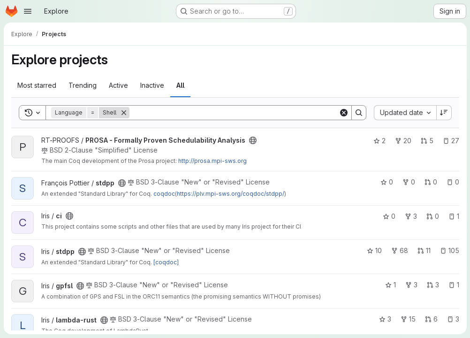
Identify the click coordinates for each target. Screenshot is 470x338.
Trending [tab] (82, 85)
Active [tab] (118, 85)
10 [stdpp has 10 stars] (373, 250)
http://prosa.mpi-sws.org (212, 160)
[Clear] (343, 112)
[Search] (233, 112)
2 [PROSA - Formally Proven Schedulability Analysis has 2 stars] (379, 141)
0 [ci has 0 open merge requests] (432, 216)
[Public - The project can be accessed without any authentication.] (253, 140)
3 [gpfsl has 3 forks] (411, 285)
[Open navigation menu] (27, 11)
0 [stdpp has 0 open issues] (452, 182)
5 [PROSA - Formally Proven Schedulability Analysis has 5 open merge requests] (426, 141)
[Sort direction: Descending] (443, 112)
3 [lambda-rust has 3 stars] (385, 319)
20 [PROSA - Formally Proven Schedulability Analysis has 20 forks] (402, 141)
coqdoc (164, 193)
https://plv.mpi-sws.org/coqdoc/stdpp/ (230, 193)
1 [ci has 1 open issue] (453, 216)
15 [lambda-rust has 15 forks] (407, 319)
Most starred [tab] (36, 85)
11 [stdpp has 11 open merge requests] (423, 250)
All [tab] (180, 85)
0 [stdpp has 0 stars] (386, 182)
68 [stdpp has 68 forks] (399, 250)
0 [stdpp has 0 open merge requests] (430, 182)
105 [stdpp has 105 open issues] (449, 250)
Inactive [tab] (152, 85)
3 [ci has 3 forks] (410, 216)
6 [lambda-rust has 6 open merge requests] (431, 319)
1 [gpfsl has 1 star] (390, 285)
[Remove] (123, 112)
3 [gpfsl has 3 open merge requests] (432, 285)
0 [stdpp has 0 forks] (408, 182)
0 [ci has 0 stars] (388, 216)
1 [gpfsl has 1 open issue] (453, 285)
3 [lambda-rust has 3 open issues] (453, 319)
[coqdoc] (166, 262)
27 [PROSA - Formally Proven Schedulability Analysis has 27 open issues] (450, 141)
